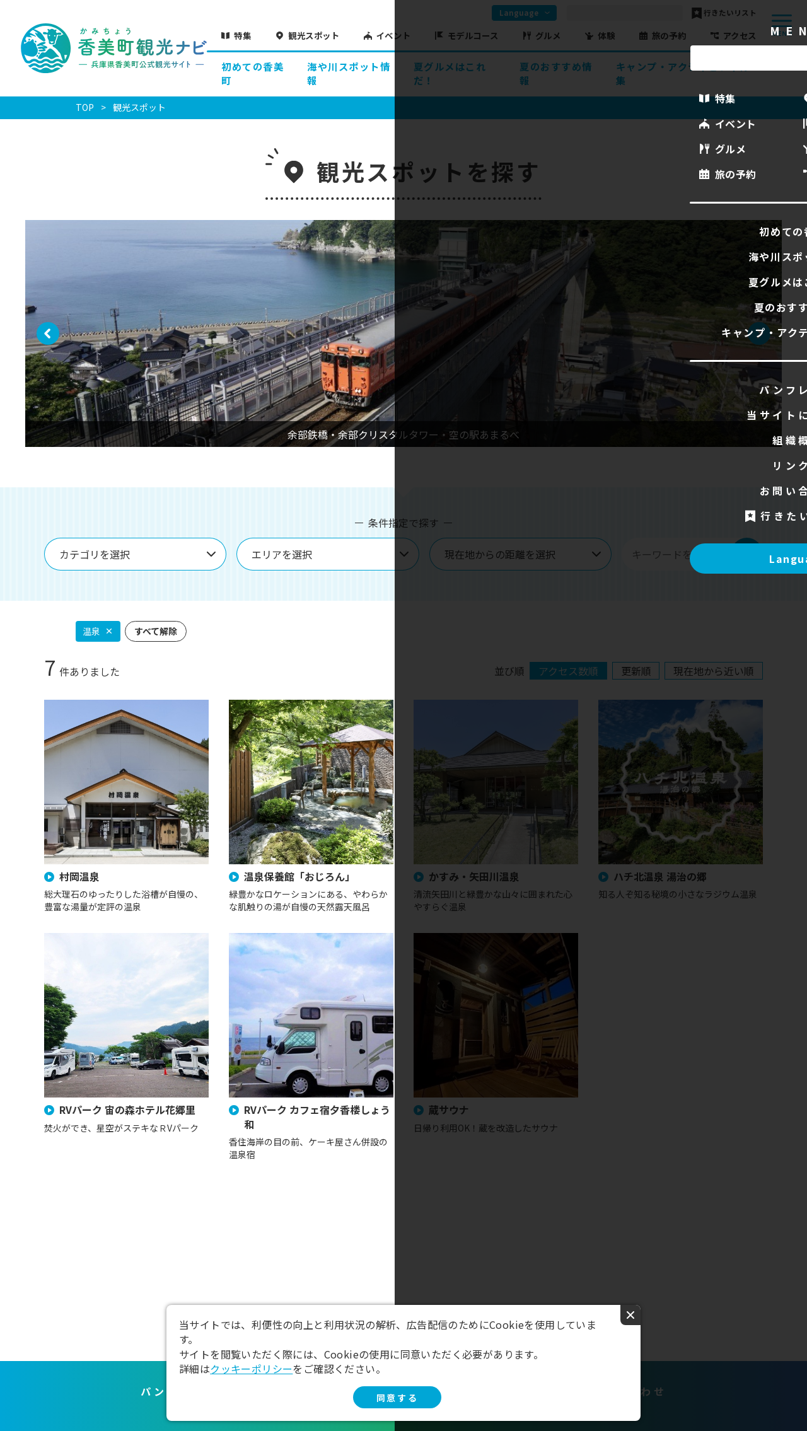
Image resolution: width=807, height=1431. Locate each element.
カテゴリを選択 (94, 554)
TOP (85, 107)
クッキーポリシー (251, 1368)
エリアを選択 (282, 554)
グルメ (548, 36)
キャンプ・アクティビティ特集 (683, 73)
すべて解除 (155, 631)
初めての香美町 (252, 73)
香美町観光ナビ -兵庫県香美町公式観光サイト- (113, 48)
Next (759, 342)
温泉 (91, 631)
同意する (397, 1397)
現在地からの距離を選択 (499, 554)
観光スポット (313, 36)
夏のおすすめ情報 (556, 73)
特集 (242, 36)
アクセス (740, 36)
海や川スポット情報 (348, 73)
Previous (48, 342)
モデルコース (473, 36)
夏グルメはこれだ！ (450, 73)
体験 (606, 36)
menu (782, 25)
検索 (746, 554)
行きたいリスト (730, 13)
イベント (393, 36)
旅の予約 (669, 36)
